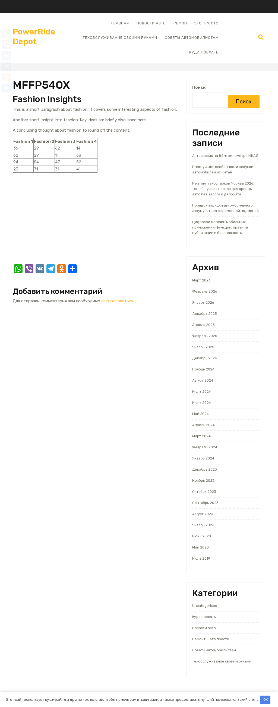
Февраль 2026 (204, 291)
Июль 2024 (201, 391)
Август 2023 (202, 514)
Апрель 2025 (203, 325)
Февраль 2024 (204, 447)
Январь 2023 (203, 525)
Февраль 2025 (204, 336)
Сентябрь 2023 (205, 503)
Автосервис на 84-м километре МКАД (225, 156)
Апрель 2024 (203, 425)
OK (265, 700)
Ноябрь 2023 (203, 480)
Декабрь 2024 (204, 358)
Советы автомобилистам (192, 38)
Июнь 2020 (201, 536)
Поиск (199, 87)
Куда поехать (204, 52)
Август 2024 (202, 380)
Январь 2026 (203, 302)
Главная (120, 23)
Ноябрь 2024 (203, 369)
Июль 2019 (201, 558)
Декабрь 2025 (204, 314)
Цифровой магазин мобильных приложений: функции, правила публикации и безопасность (220, 227)
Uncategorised (204, 606)
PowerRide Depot (34, 36)
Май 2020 (200, 547)
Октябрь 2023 (204, 492)
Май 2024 (200, 414)
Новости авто (151, 23)
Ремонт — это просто (196, 23)
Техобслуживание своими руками (120, 38)
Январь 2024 (203, 458)
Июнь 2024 (201, 403)
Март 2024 (201, 436)
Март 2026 (201, 280)
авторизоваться (117, 301)
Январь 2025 (203, 347)
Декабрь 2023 (204, 469)
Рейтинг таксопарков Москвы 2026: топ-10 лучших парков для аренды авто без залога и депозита (223, 188)
